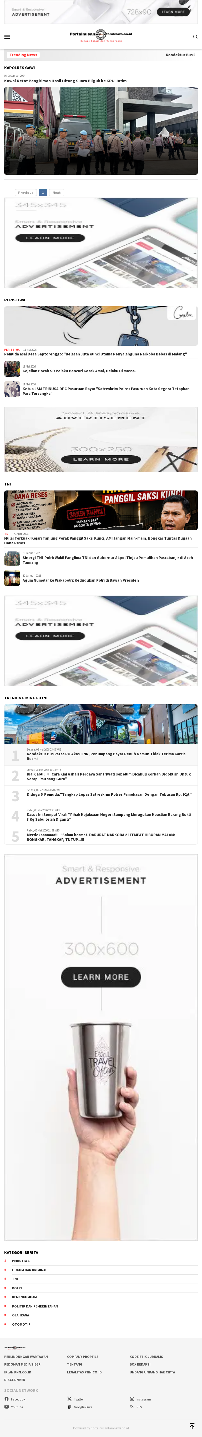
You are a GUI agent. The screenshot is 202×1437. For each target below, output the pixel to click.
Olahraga (20, 1315)
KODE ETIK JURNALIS (146, 1357)
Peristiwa (11, 350)
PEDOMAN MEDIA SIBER (22, 1364)
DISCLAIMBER (14, 1380)
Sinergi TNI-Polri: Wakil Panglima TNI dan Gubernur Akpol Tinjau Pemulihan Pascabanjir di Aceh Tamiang (108, 560)
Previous (25, 192)
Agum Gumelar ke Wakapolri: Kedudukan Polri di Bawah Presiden (81, 580)
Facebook (14, 1399)
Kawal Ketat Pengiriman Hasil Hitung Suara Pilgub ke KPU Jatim (65, 80)
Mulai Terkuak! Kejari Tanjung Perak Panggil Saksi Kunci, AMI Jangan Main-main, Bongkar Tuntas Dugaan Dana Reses (98, 540)
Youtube (13, 1407)
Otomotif (21, 1324)
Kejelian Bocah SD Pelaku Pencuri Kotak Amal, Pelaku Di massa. (79, 371)
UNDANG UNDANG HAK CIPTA (152, 1372)
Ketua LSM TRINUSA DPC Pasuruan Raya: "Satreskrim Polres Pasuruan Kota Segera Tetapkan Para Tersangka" (106, 391)
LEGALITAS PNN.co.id (84, 1372)
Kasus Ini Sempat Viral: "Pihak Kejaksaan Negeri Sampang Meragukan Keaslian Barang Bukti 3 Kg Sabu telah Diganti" (109, 817)
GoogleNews (79, 1407)
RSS (136, 1407)
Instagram (140, 1399)
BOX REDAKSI (140, 1364)
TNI (6, 534)
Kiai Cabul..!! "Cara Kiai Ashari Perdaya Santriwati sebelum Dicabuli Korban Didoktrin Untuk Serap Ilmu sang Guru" (109, 776)
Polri (17, 1288)
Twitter (75, 1399)
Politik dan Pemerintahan (35, 1306)
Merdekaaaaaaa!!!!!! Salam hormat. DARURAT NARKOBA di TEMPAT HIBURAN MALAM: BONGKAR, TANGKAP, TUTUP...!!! (101, 837)
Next (57, 192)
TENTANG (74, 1364)
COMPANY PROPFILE (82, 1357)
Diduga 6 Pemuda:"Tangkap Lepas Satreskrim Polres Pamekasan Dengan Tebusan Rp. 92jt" (109, 794)
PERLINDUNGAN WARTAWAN (26, 1357)
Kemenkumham (24, 1297)
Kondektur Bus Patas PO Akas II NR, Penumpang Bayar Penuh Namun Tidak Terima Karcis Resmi (106, 756)
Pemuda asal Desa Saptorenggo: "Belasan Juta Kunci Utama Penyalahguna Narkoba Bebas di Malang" (95, 354)
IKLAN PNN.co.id (17, 1372)
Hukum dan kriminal (29, 1270)
